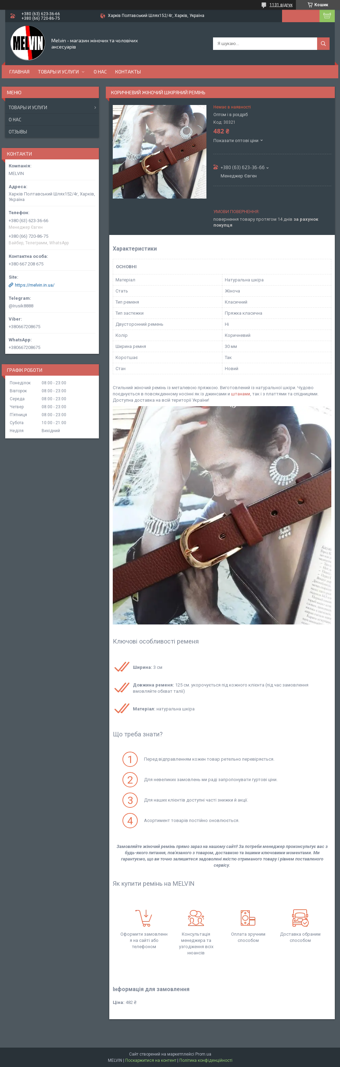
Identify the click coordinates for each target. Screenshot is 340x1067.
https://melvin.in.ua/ (34, 285)
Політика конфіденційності (205, 1060)
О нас (100, 72)
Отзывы (18, 131)
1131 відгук (281, 4)
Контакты (128, 72)
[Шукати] (323, 43)
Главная (19, 72)
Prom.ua (203, 1054)
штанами (240, 393)
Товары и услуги (58, 72)
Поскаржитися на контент (150, 1060)
